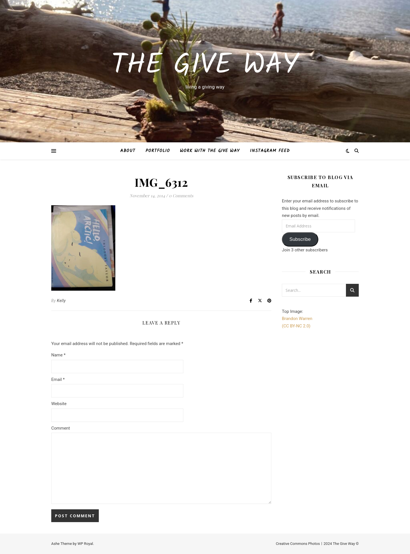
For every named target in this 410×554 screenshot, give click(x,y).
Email (58, 379)
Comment (60, 428)
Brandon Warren (297, 318)
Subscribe (300, 239)
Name (58, 355)
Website (59, 403)
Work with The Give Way (210, 150)
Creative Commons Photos (298, 543)
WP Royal (85, 543)
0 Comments (181, 195)
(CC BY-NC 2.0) (296, 326)
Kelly (61, 300)
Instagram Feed (270, 150)
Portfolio (157, 150)
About (127, 150)
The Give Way (205, 66)
